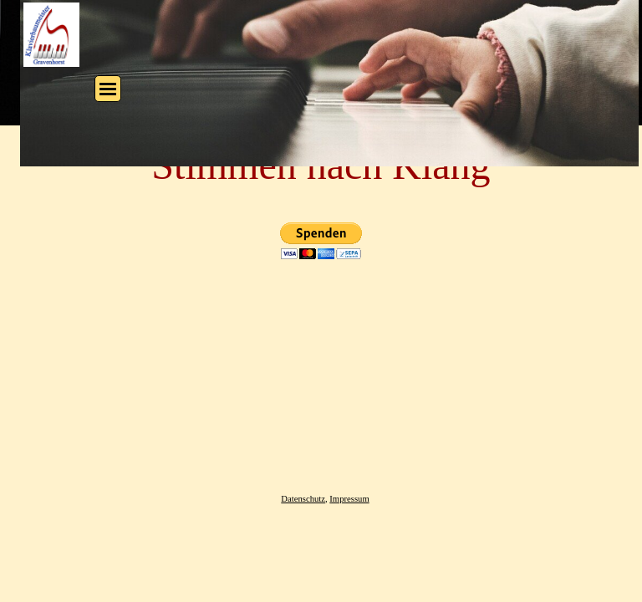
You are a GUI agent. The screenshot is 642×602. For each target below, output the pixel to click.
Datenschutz (303, 498)
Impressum (349, 498)
